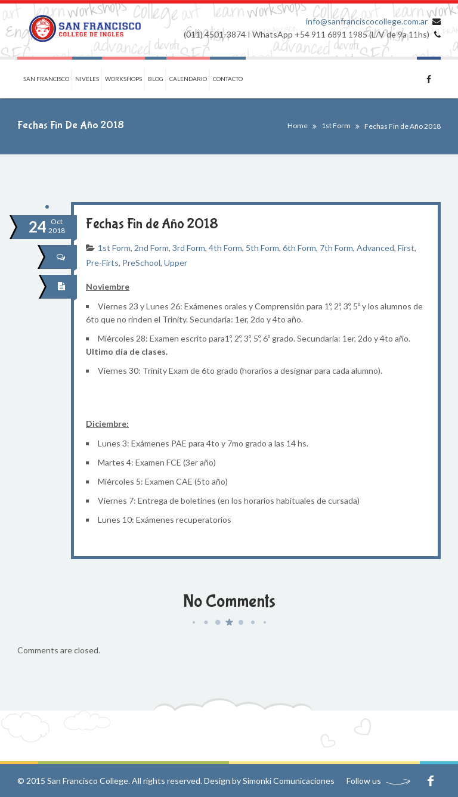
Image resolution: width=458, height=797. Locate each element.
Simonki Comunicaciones (289, 781)
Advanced (375, 248)
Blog (155, 78)
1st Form (336, 125)
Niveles (87, 78)
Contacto (228, 78)
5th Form (262, 248)
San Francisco (46, 78)
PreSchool (141, 263)
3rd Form (188, 248)
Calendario (188, 78)
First (406, 248)
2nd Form (151, 248)
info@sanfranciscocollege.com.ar (367, 21)
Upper (175, 263)
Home (297, 125)
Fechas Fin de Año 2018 (152, 224)
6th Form (299, 248)
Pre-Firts (102, 263)
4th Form (225, 248)
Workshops (123, 78)
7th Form (336, 248)
